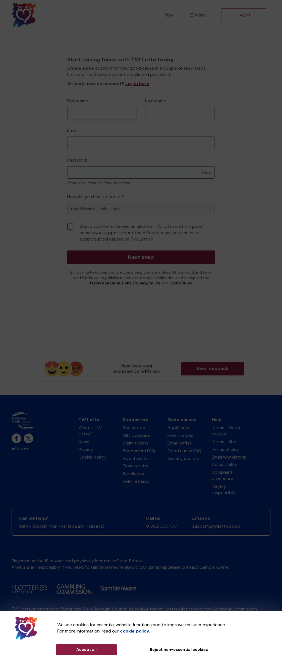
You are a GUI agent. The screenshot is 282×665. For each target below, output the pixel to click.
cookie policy (134, 631)
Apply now (178, 427)
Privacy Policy (146, 283)
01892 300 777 (161, 526)
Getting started (183, 458)
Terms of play (225, 449)
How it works (136, 458)
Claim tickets (135, 443)
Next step (141, 257)
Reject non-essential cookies (179, 649)
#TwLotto (20, 449)
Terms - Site (224, 442)
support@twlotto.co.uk (216, 526)
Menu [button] (198, 15)
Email (72, 130)
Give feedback (212, 368)
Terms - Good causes (226, 431)
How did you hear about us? (95, 197)
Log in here (137, 83)
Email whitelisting (229, 457)
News (83, 442)
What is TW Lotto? (90, 431)
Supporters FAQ (139, 451)
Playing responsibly (223, 489)
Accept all (86, 649)
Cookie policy (92, 457)
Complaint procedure (222, 475)
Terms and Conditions (110, 283)
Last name (155, 101)
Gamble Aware (214, 567)
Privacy (85, 449)
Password (77, 160)
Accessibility (224, 464)
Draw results (135, 466)
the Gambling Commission (231, 609)
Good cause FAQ (184, 451)
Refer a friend (136, 481)
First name (77, 101)
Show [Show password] (206, 172)
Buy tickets (134, 427)
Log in (243, 14)
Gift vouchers (136, 435)
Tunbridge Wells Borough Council (94, 609)
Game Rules (180, 283)
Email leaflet (179, 443)
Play (169, 15)
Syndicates (134, 473)
